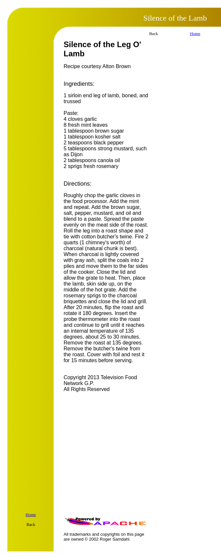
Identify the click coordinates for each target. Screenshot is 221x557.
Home (195, 33)
